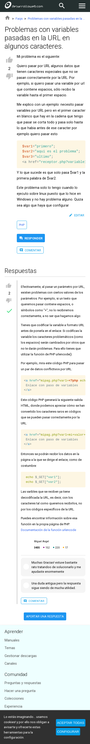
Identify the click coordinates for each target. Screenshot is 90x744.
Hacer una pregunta (20, 691)
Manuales (12, 640)
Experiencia (13, 706)
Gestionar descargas (21, 656)
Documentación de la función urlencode (48, 530)
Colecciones (14, 699)
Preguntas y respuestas (23, 683)
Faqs (19, 18)
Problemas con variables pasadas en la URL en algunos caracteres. (56, 18)
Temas (10, 648)
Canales (11, 664)
